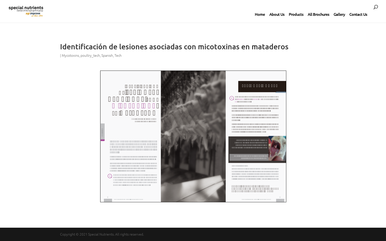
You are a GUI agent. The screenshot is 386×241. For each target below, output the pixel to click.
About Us (276, 14)
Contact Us (358, 14)
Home (260, 14)
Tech (118, 55)
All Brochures (318, 14)
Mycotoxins (70, 55)
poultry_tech (90, 55)
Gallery (339, 14)
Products (296, 14)
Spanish (107, 55)
